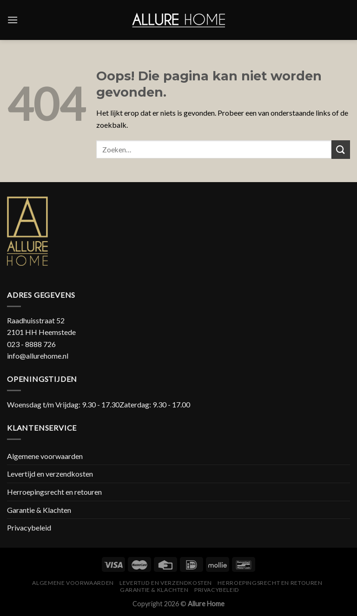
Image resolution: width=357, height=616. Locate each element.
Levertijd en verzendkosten (50, 473)
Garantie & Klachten (39, 509)
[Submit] (340, 149)
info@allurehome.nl (37, 355)
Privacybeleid (29, 527)
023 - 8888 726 (31, 344)
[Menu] (12, 19)
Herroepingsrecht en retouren (54, 491)
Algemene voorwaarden (45, 456)
